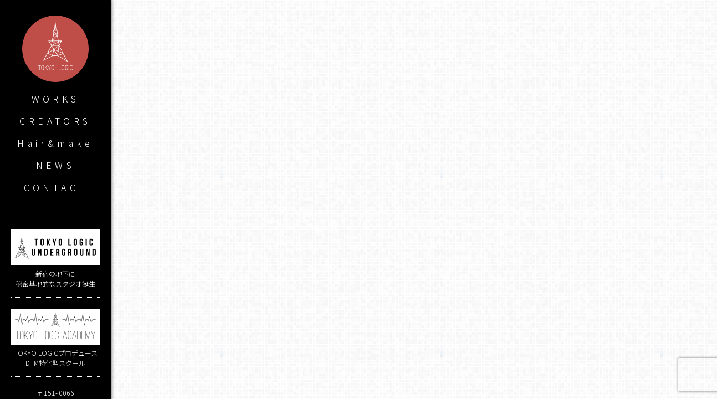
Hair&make (55, 143)
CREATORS (55, 120)
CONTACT (56, 187)
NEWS (55, 165)
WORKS (56, 98)
